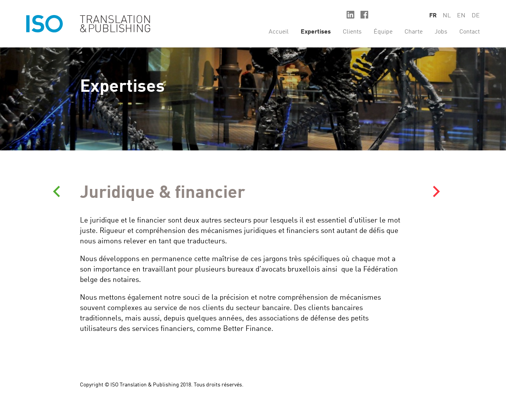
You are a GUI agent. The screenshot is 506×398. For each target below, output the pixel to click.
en (461, 16)
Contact (469, 32)
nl (447, 16)
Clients (352, 32)
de (476, 16)
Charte (413, 32)
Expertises (316, 32)
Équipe (383, 32)
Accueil (279, 32)
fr (433, 16)
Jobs (441, 32)
